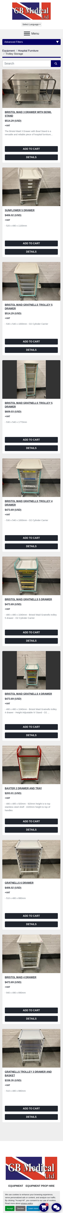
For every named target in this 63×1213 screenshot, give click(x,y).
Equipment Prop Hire (40, 1186)
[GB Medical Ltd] (31, 1168)
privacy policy (27, 1203)
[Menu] (27, 33)
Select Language (30, 24)
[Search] (26, 63)
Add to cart (31, 149)
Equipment (15, 1186)
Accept (10, 1208)
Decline (20, 1208)
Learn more (33, 1208)
